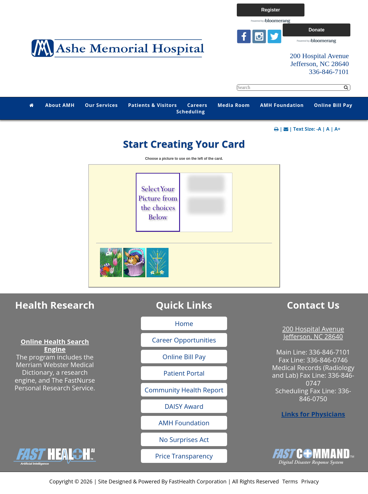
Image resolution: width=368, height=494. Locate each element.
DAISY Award (184, 406)
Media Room (234, 105)
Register (270, 9)
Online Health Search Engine (55, 345)
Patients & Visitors (152, 105)
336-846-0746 (327, 359)
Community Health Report (184, 389)
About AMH (60, 105)
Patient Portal (184, 373)
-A (319, 129)
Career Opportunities (184, 339)
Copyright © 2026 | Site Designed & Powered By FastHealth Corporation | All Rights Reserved (164, 481)
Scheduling (190, 111)
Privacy (310, 481)
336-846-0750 (325, 394)
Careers (197, 105)
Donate (316, 29)
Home (184, 323)
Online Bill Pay (333, 105)
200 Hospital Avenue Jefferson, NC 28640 (313, 332)
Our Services (101, 105)
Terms (290, 481)
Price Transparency (184, 455)
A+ (337, 129)
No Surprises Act (184, 439)
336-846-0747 (330, 379)
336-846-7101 (329, 351)
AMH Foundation (282, 105)
